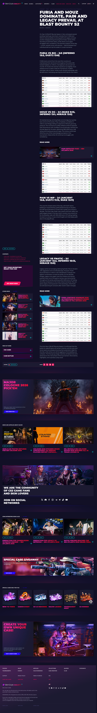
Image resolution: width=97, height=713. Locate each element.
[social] (49, 688)
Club (52, 3)
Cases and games (60, 3)
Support (84, 3)
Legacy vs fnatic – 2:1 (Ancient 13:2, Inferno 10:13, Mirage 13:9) (17, 261)
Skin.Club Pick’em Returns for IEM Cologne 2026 (14, 449)
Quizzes (66, 668)
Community (42, 9)
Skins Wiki (68, 3)
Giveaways (82, 668)
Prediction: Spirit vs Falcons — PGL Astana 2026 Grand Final (22, 335)
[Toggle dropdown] (33, 3)
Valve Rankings (38, 670)
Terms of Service (37, 675)
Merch (74, 3)
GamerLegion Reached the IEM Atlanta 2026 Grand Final (23, 325)
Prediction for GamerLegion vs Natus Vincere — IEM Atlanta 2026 (23, 297)
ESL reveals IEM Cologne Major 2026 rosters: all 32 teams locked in (76, 450)
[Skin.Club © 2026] (12, 685)
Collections (52, 668)
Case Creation (53, 670)
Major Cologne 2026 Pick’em (16, 385)
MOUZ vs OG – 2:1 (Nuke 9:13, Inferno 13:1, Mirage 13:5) (15, 257)
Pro (50, 679)
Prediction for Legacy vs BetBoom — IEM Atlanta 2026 (23, 306)
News (26, 3)
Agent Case (36, 705)
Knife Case (5, 705)
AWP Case (20, 705)
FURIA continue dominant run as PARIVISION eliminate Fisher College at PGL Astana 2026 (75, 299)
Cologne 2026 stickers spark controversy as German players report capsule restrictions (46, 450)
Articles (35, 668)
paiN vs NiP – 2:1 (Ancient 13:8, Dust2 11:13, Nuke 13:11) (14, 259)
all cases (25, 587)
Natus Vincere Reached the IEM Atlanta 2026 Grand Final (23, 316)
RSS (49, 675)
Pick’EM (4, 668)
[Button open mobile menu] (93, 3)
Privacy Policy (21, 675)
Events (20, 670)
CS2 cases (7, 350)
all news (15, 291)
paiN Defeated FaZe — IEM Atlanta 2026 (72, 149)
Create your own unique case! (15, 627)
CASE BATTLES (9, 356)
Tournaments (6, 670)
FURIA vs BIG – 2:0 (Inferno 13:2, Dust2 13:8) (13, 256)
